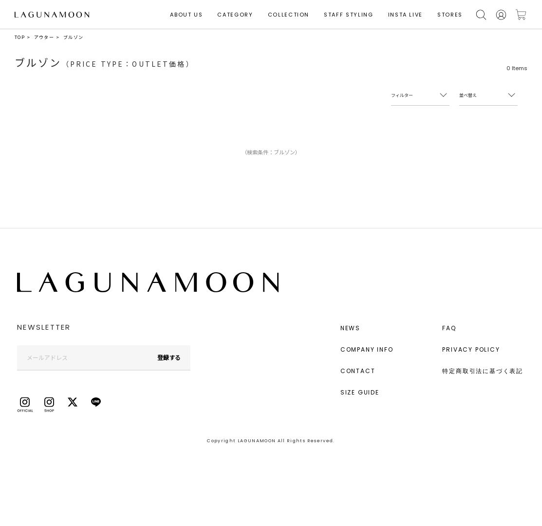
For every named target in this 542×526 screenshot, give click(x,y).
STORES (450, 15)
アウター (44, 37)
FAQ (449, 328)
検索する (481, 14)
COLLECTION (289, 15)
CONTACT (357, 371)
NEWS (350, 328)
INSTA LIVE (405, 15)
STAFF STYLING (348, 15)
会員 (501, 14)
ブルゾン (73, 37)
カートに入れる (521, 14)
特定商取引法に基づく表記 (482, 371)
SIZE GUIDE (359, 392)
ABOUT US (186, 15)
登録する (169, 357)
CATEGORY (235, 15)
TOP (20, 37)
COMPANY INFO (366, 349)
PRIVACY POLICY (471, 349)
